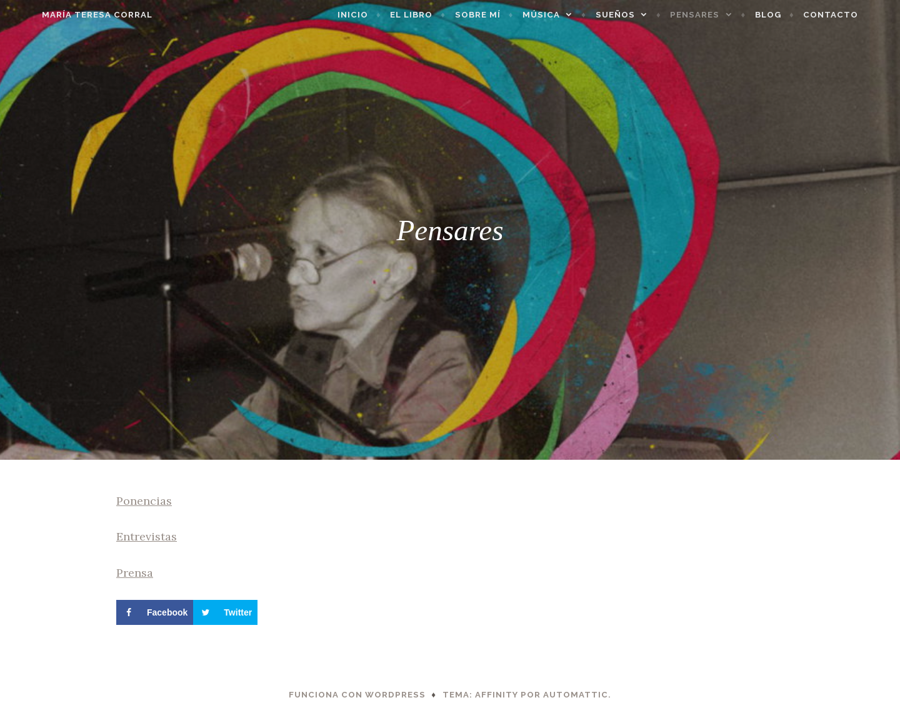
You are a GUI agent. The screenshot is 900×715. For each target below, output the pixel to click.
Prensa (134, 572)
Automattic (575, 694)
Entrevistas (146, 536)
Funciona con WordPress (357, 694)
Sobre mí (503, 14)
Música (567, 14)
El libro (437, 14)
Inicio (378, 14)
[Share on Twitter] (225, 612)
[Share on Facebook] (154, 612)
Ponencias (144, 501)
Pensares (720, 14)
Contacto (856, 14)
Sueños (641, 14)
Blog (794, 14)
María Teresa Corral (71, 14)
